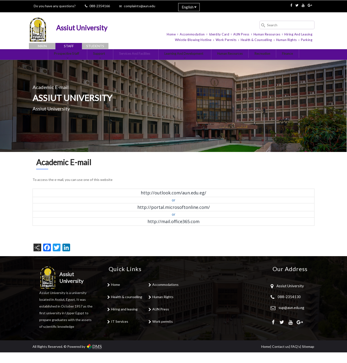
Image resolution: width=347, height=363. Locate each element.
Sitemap (308, 357)
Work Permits (226, 40)
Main (42, 46)
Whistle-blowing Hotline (193, 40)
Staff (69, 46)
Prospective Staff (54, 62)
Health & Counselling (256, 40)
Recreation (274, 60)
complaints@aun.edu (139, 6)
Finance (303, 60)
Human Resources (267, 34)
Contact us (280, 357)
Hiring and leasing (124, 320)
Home (171, 34)
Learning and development (186, 62)
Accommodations (165, 295)
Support (90, 62)
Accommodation (192, 34)
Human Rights (286, 40)
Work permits (162, 332)
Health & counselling (126, 308)
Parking (307, 40)
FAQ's (295, 357)
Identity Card (219, 34)
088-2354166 (99, 6)
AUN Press (241, 34)
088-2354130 (289, 307)
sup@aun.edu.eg (291, 318)
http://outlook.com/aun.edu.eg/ (173, 203)
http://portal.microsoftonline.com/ (173, 218)
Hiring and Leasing (298, 34)
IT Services (119, 332)
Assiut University (290, 297)
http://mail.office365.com (173, 232)
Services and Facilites (130, 62)
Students (95, 46)
